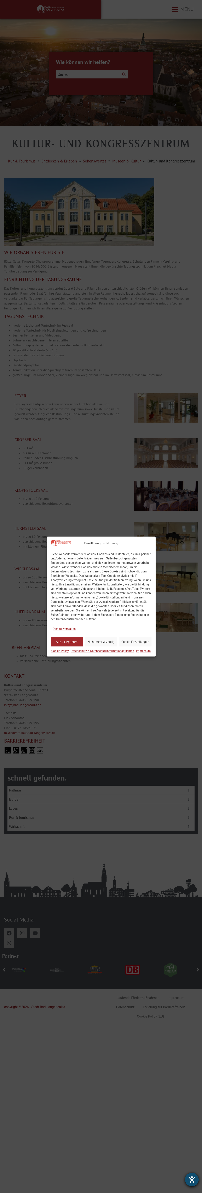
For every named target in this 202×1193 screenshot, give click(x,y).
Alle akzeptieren (66, 642)
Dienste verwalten (64, 628)
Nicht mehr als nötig (101, 642)
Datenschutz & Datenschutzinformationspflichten (102, 651)
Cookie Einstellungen (135, 642)
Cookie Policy (60, 651)
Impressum (143, 651)
